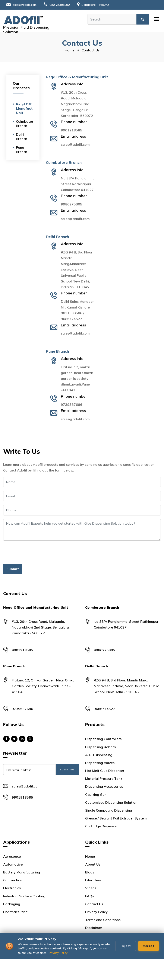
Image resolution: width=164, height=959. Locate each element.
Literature (93, 880)
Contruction (12, 880)
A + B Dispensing (98, 755)
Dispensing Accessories (104, 786)
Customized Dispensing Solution (111, 802)
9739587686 (71, 404)
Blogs (89, 872)
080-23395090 (57, 5)
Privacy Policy (58, 953)
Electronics (12, 888)
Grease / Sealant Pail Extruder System (116, 818)
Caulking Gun (95, 794)
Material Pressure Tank (103, 778)
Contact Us (94, 904)
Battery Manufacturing (21, 872)
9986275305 (71, 204)
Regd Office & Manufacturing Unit (28, 108)
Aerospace (12, 856)
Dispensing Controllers (103, 739)
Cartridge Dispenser (101, 826)
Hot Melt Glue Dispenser (104, 770)
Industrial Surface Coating (24, 896)
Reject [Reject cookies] (126, 946)
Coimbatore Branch (25, 123)
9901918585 (71, 130)
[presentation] (35, 552)
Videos (90, 888)
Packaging (11, 904)
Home (69, 50)
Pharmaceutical (15, 912)
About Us (92, 864)
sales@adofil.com (21, 5)
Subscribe (67, 769)
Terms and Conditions (102, 920)
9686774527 (71, 319)
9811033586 (71, 313)
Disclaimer (93, 928)
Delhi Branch (21, 136)
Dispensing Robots (100, 747)
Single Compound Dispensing (108, 810)
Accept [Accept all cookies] (148, 946)
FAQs (89, 896)
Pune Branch (21, 149)
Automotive (13, 864)
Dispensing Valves (99, 763)
